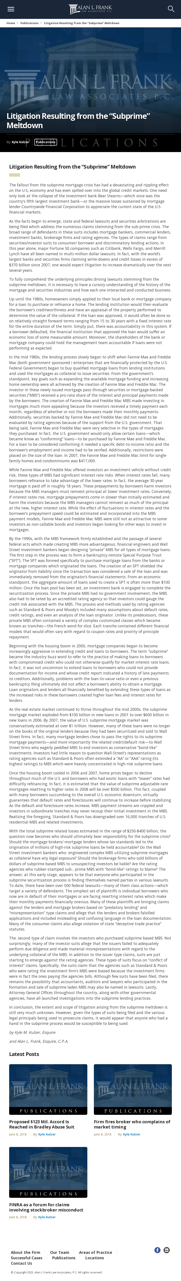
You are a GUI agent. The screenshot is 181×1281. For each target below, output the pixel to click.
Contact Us (21, 1263)
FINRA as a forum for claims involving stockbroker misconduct (46, 1207)
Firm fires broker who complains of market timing (132, 1124)
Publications (29, 23)
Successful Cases (26, 1257)
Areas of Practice (95, 1252)
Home (11, 23)
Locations (94, 1257)
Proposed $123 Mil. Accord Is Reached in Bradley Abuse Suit (41, 1124)
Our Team (59, 1252)
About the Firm (25, 1252)
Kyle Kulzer (20, 142)
